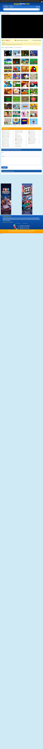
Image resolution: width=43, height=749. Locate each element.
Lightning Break (23, 80)
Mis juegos (6, 7)
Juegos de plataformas (33, 139)
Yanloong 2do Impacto (24, 65)
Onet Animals (6, 80)
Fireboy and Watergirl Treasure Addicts (33, 65)
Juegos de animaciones (7, 133)
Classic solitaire (15, 117)
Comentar (4, 167)
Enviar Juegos (15, 231)
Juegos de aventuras (7, 136)
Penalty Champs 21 (15, 102)
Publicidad (29, 231)
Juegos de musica (32, 135)
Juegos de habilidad (19, 139)
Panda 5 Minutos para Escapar (24, 72)
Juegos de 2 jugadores (9, 47)
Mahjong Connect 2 (24, 102)
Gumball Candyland (7, 65)
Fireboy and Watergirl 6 (16, 72)
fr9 (17, 133)
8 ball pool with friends (7, 102)
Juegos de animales (6, 135)
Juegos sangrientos (32, 142)
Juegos (11, 7)
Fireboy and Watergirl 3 (16, 65)
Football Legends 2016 (7, 72)
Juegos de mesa (19, 143)
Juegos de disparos (6, 146)
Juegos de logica (19, 146)
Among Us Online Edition (33, 72)
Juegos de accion (6, 132)
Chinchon (14, 95)
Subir (32, 231)
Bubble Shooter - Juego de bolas (16, 80)
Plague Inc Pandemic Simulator (33, 102)
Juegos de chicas (19, 142)
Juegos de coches (6, 142)
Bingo (31, 87)
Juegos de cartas (6, 139)
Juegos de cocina (6, 143)
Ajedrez (5, 95)
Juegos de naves (32, 136)
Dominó (14, 87)
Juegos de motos (32, 132)
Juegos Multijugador (25, 223)
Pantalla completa (36, 40)
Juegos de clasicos (6, 140)
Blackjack (31, 95)
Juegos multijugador (32, 133)
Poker (22, 87)
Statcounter (1, 233)
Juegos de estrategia (20, 132)
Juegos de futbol (19, 136)
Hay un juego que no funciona (22, 231)
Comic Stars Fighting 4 (33, 117)
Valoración (4, 40)
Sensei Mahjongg (32, 80)
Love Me (22, 117)
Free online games (17, 223)
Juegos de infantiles (19, 140)
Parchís (5, 87)
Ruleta (22, 95)
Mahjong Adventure (7, 117)
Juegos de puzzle (32, 140)
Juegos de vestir (32, 143)
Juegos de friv (19, 135)
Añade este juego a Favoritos (21, 40)
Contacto (10, 231)
